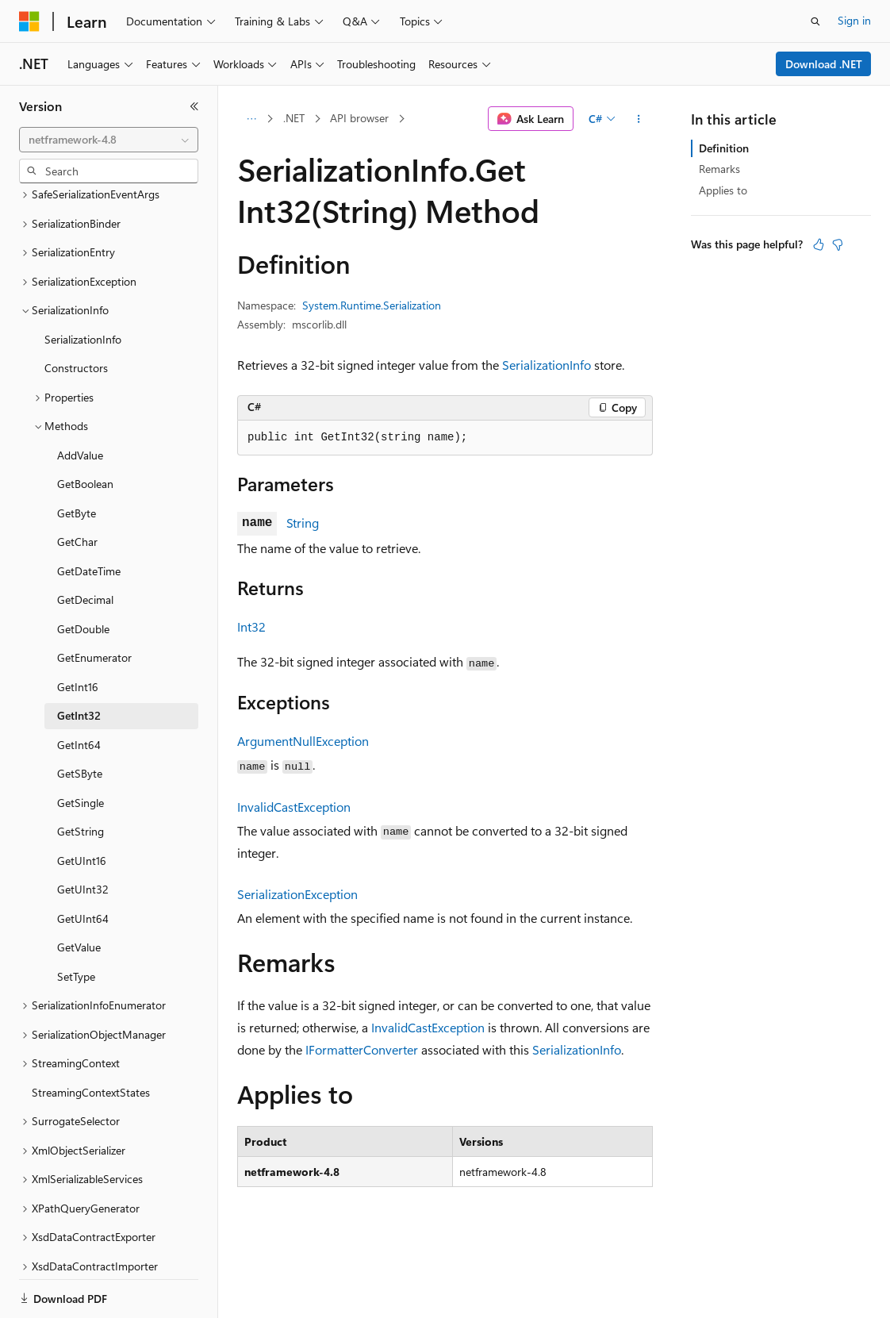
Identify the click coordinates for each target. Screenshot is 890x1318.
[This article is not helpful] (837, 244)
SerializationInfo (546, 364)
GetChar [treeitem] (77, 486)
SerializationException (297, 894)
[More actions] (639, 119)
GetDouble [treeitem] (83, 574)
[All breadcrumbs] (251, 119)
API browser (359, 117)
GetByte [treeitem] (76, 458)
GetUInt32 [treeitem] (83, 834)
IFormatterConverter (361, 1049)
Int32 (251, 626)
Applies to (723, 190)
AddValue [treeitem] (80, 400)
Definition (724, 148)
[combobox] (108, 139)
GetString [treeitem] (80, 776)
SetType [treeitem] (76, 921)
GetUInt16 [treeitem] (81, 805)
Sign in (854, 20)
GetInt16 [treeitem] (77, 632)
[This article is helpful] (818, 244)
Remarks (719, 168)
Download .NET (823, 63)
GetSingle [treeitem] (80, 747)
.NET (294, 117)
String (302, 522)
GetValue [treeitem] (79, 892)
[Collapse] (194, 106)
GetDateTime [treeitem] (89, 516)
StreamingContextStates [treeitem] (91, 1037)
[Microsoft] (29, 21)
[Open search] (815, 21)
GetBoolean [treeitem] (85, 428)
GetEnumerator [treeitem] (94, 602)
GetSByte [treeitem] (79, 718)
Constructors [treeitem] (76, 313)
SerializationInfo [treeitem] (82, 284)
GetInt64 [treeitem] (79, 689)
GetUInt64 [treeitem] (83, 863)
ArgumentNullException (303, 740)
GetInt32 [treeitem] (79, 660)
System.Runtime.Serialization (371, 305)
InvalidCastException (294, 806)
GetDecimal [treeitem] (85, 544)
